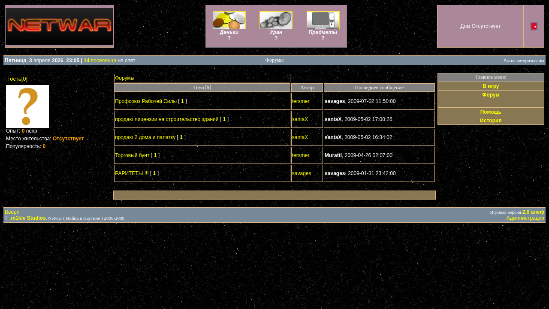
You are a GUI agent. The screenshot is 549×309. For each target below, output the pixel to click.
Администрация (525, 218)
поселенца (100, 61)
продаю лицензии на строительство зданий (166, 119)
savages (301, 173)
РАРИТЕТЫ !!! (131, 173)
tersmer (301, 101)
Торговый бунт (132, 155)
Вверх (12, 212)
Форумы (124, 78)
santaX (300, 119)
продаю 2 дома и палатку (145, 137)
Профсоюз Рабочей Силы (146, 101)
